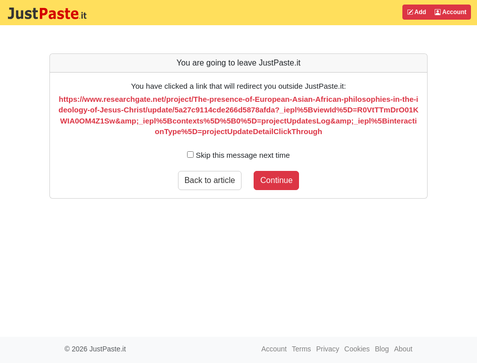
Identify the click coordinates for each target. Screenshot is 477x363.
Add (416, 12)
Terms (301, 349)
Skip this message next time (238, 155)
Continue (276, 180)
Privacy (327, 349)
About (403, 349)
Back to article (210, 180)
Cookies (357, 349)
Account (450, 12)
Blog (382, 349)
